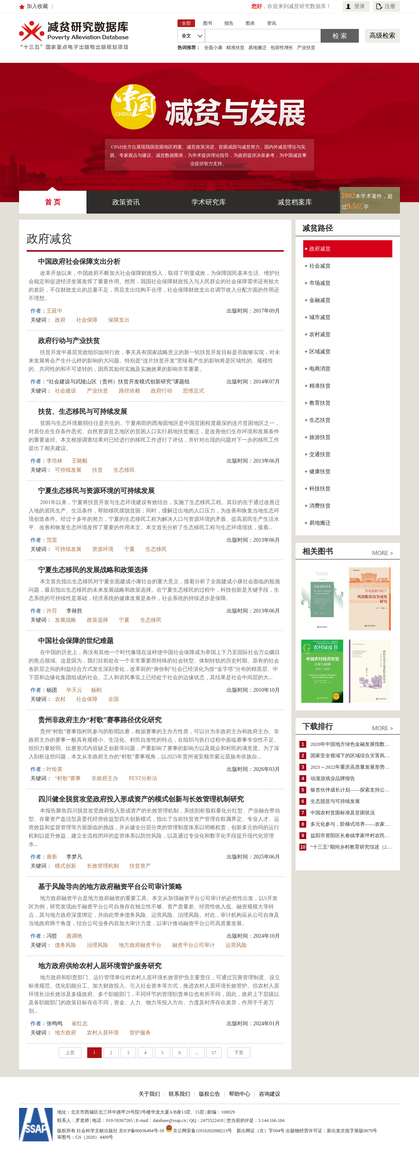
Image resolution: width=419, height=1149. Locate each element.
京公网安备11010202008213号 (198, 1128)
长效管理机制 (103, 866)
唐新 (51, 857)
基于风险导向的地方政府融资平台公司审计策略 (110, 886)
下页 (238, 1052)
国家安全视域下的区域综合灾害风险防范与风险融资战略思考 (353, 755)
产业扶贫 (306, 47)
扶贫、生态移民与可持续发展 (82, 411)
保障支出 (119, 320)
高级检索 (382, 35)
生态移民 (124, 470)
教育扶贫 (320, 403)
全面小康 (213, 47)
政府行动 (161, 391)
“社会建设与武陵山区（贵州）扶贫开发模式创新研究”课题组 (118, 382)
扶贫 (97, 470)
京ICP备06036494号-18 (141, 1130)
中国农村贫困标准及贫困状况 (342, 812)
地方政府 (65, 1033)
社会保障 (87, 320)
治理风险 (97, 945)
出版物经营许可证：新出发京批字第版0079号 (331, 1130)
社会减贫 (320, 266)
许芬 (51, 611)
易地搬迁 (257, 47)
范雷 (51, 540)
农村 (60, 699)
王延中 (54, 311)
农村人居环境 (103, 1033)
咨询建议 (269, 1094)
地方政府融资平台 (140, 945)
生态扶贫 (320, 420)
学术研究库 (209, 202)
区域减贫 (320, 351)
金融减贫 (320, 300)
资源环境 (103, 549)
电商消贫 (320, 369)
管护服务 (140, 1033)
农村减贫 (320, 334)
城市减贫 (320, 317)
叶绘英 (54, 769)
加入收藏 (37, 6)
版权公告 (209, 1094)
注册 (390, 6)
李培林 (54, 461)
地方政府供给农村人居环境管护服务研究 (100, 966)
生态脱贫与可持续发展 (335, 801)
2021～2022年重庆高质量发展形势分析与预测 (353, 767)
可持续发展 (68, 470)
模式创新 (65, 866)
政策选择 (97, 620)
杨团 (51, 690)
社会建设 (65, 391)
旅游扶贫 (320, 437)
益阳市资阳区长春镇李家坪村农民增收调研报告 (353, 835)
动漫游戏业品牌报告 (332, 778)
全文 (186, 35)
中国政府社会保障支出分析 (79, 261)
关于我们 (149, 1094)
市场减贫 (320, 283)
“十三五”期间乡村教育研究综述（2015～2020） (353, 847)
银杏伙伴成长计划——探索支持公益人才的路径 (353, 790)
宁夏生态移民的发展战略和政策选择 (93, 570)
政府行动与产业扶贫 (69, 341)
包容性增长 (281, 47)
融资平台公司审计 (193, 945)
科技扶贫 (320, 489)
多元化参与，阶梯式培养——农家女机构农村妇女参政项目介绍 (353, 824)
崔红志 (80, 1023)
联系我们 (179, 1094)
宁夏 (129, 549)
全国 (113, 699)
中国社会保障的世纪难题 (76, 641)
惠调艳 (74, 936)
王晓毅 (80, 461)
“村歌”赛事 (68, 778)
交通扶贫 (320, 454)
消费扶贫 (320, 506)
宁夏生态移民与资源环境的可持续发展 (96, 491)
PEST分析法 (143, 778)
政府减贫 (320, 249)
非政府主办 (104, 778)
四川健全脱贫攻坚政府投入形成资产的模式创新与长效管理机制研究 (141, 799)
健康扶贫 (320, 471)
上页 (70, 1052)
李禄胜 (74, 611)
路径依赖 (129, 391)
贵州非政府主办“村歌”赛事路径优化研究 (100, 720)
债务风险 (65, 945)
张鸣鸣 (54, 1023)
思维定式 (193, 391)
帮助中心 (239, 1094)
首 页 (53, 198)
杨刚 (96, 690)
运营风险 (236, 945)
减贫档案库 (295, 202)
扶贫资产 (140, 866)
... (196, 1052)
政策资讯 (126, 202)
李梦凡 (74, 857)
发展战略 (65, 620)
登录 (359, 6)
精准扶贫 (235, 47)
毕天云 (74, 690)
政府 (60, 320)
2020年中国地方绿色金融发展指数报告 (352, 744)
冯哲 (51, 936)
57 (214, 1052)
